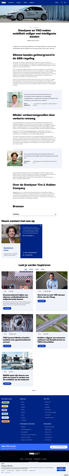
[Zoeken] (62, 2)
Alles (26, 269)
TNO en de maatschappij (50, 412)
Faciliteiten (23, 427)
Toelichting (16, 214)
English (3, 463)
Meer (56, 2)
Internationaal (48, 439)
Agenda (22, 404)
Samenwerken (47, 423)
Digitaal (31, 2)
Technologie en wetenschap (27, 423)
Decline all (61, 470)
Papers (22, 415)
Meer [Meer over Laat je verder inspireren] (33, 390)
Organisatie (47, 407)
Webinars (23, 407)
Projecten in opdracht (49, 427)
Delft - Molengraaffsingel (31, 252)
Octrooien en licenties (26, 437)
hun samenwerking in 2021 (31, 131)
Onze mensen (48, 409)
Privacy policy (7, 472)
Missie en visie (48, 402)
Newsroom (23, 399)
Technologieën (24, 432)
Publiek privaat (48, 429)
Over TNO (46, 399)
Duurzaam (11, 2)
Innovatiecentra (48, 437)
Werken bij (5, 421)
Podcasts (23, 412)
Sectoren (5, 417)
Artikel (37, 269)
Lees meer (8, 309)
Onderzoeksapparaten (26, 429)
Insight (43, 269)
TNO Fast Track (48, 432)
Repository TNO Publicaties (27, 439)
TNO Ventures (48, 434)
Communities (47, 415)
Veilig (25, 2)
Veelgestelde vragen (49, 417)
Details (2, 472)
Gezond (18, 2)
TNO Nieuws (23, 420)
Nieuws (31, 269)
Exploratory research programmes (28, 434)
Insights (23, 409)
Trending (23, 417)
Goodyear (15, 192)
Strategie (47, 404)
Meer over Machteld (27, 235)
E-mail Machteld (28, 255)
